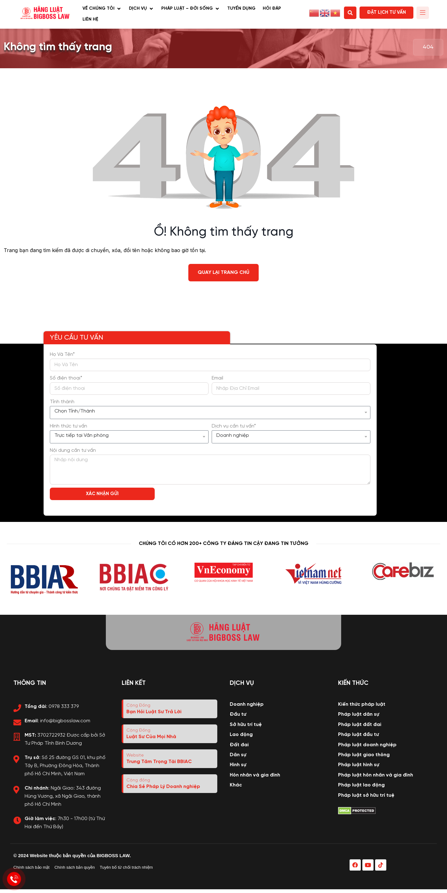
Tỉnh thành (62, 401)
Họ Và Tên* (62, 354)
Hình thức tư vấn (68, 426)
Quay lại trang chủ (223, 272)
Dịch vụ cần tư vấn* (234, 426)
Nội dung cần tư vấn (73, 450)
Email (217, 378)
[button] (102, 9)
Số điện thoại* (66, 378)
